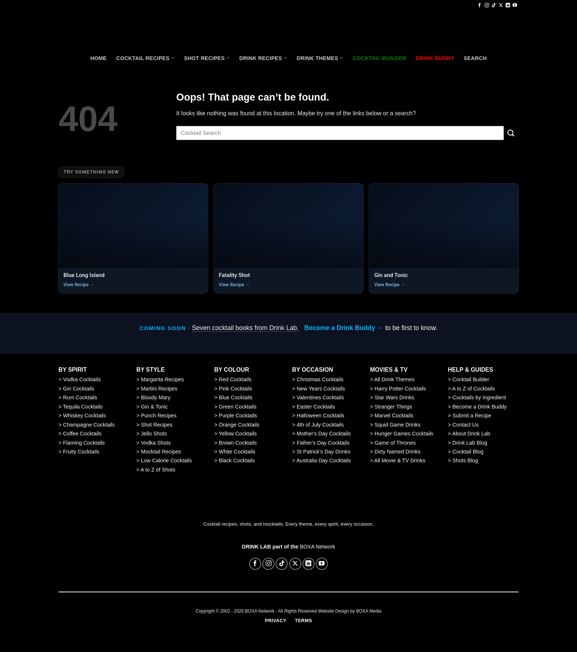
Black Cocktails (237, 460)
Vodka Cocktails (81, 379)
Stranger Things (393, 407)
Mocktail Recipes (161, 452)
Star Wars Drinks (394, 397)
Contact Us (466, 425)
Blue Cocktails (235, 397)
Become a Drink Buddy (480, 407)
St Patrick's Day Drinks (323, 452)
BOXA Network (317, 547)
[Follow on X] (501, 5)
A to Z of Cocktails (473, 389)
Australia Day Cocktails (323, 460)
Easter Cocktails (316, 407)
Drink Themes (320, 58)
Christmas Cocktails (320, 379)
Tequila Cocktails (83, 407)
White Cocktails (237, 452)
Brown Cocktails (238, 443)
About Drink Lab (471, 434)
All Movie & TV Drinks (399, 460)
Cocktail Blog (468, 452)
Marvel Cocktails (394, 415)
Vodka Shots (156, 443)
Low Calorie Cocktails (166, 460)
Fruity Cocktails (81, 452)
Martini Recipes (159, 389)
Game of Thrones (395, 443)
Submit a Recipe (472, 415)
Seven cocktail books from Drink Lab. (245, 328)
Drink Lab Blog (470, 443)
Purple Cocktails (238, 415)
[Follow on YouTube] (515, 5)
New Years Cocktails (321, 389)
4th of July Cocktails (320, 425)
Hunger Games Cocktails (404, 434)
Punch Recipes (159, 415)
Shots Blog (465, 460)
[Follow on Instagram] (487, 5)
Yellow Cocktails (237, 434)
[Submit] (511, 133)
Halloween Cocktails (320, 415)
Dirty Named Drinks (398, 452)
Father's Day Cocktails (323, 443)
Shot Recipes (207, 58)
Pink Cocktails (235, 389)
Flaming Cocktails (84, 443)
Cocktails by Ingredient (479, 397)
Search (475, 58)
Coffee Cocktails (82, 434)
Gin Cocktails (78, 389)
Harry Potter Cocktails (400, 389)
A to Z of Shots (158, 470)
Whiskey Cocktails (84, 415)
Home (98, 58)
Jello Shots (154, 434)
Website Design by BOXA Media (350, 611)
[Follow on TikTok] (494, 5)
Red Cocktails (235, 379)
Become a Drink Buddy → (343, 328)
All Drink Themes (394, 379)
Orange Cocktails (239, 425)
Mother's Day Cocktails (324, 434)
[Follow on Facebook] (479, 5)
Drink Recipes (263, 58)
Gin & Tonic (154, 407)
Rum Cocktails (80, 397)
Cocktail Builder (471, 379)
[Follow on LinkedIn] (508, 5)
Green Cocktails (237, 407)
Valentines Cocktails (320, 397)
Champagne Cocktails (89, 425)
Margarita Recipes (162, 379)
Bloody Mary (155, 397)
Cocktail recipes (145, 58)
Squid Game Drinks (398, 425)
